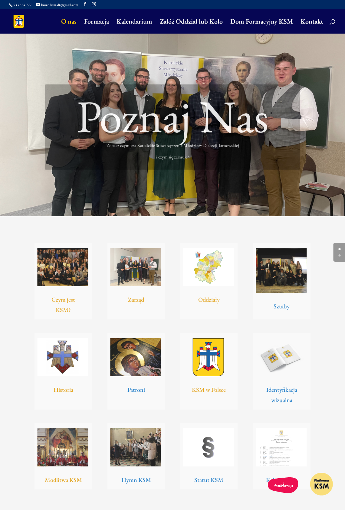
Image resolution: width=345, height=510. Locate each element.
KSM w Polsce (209, 391)
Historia (63, 391)
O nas (69, 22)
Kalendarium (134, 22)
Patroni (136, 391)
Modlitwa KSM (63, 481)
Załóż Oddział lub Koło (191, 22)
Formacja (96, 22)
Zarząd (136, 301)
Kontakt (312, 22)
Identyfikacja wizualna (281, 396)
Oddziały (209, 301)
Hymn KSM (136, 481)
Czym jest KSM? (63, 307)
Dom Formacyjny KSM (261, 22)
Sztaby (282, 307)
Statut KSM (208, 481)
